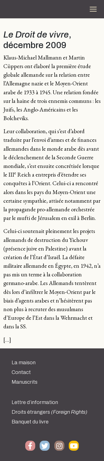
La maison (23, 362)
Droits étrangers (49, 412)
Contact (21, 372)
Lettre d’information (35, 402)
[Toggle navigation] (93, 9)
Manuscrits (24, 382)
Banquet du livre (30, 422)
